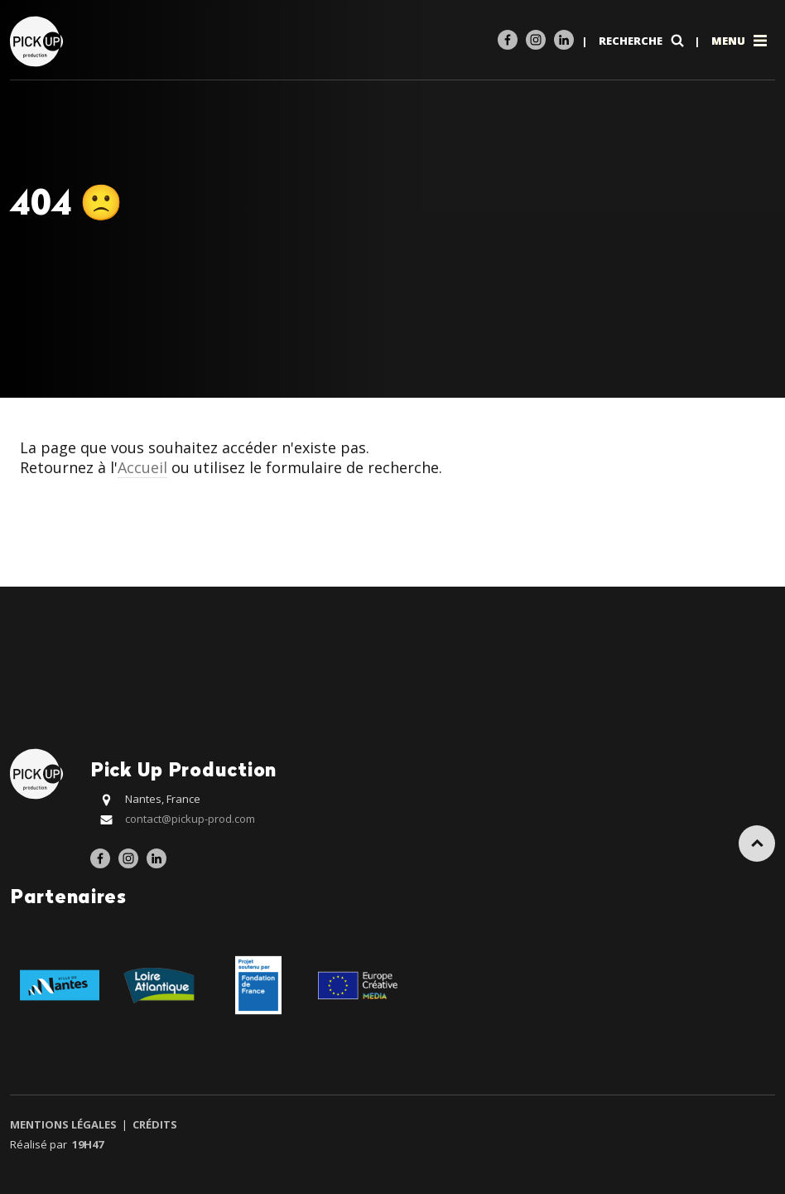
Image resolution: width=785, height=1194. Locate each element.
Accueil (142, 467)
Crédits (153, 1124)
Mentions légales (64, 1124)
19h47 (88, 1144)
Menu (740, 41)
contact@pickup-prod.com (190, 818)
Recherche (643, 41)
